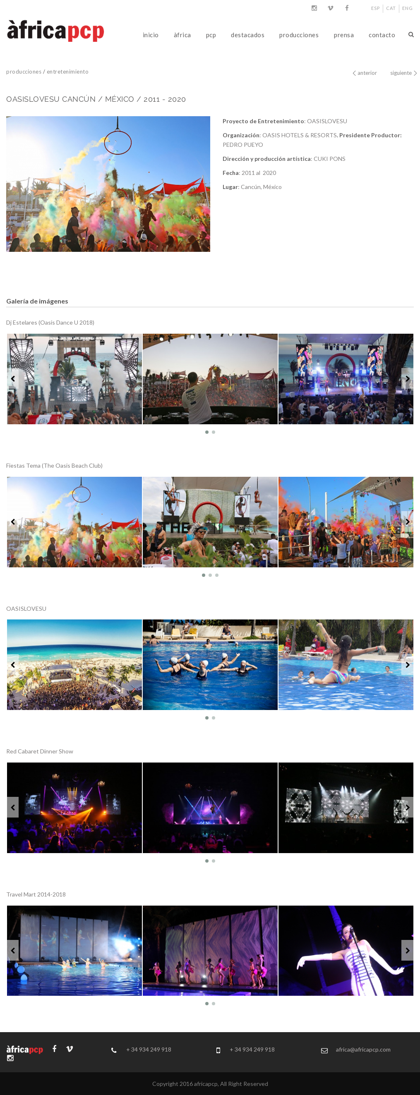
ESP (375, 8)
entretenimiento (68, 71)
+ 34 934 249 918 (148, 1049)
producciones (299, 34)
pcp (211, 34)
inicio (151, 34)
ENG (407, 8)
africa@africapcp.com (363, 1049)
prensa (344, 34)
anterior (367, 72)
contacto (382, 34)
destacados (247, 34)
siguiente (401, 72)
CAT (391, 8)
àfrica (182, 34)
